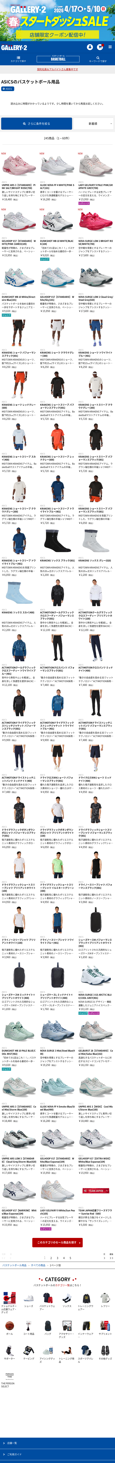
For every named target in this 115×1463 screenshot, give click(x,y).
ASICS (9, 89)
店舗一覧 (12, 1443)
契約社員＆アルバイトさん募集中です (57, 69)
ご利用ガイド (14, 1454)
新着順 (93, 123)
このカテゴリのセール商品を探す (56, 1242)
